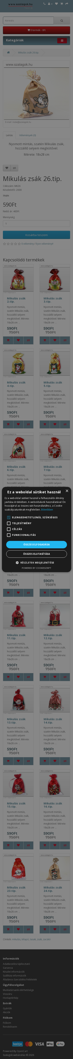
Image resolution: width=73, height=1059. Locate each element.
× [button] (66, 491)
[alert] (36, 529)
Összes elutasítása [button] (36, 554)
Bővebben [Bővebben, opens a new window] (47, 509)
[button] (36, 563)
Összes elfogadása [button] (36, 544)
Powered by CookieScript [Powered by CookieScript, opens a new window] (36, 567)
